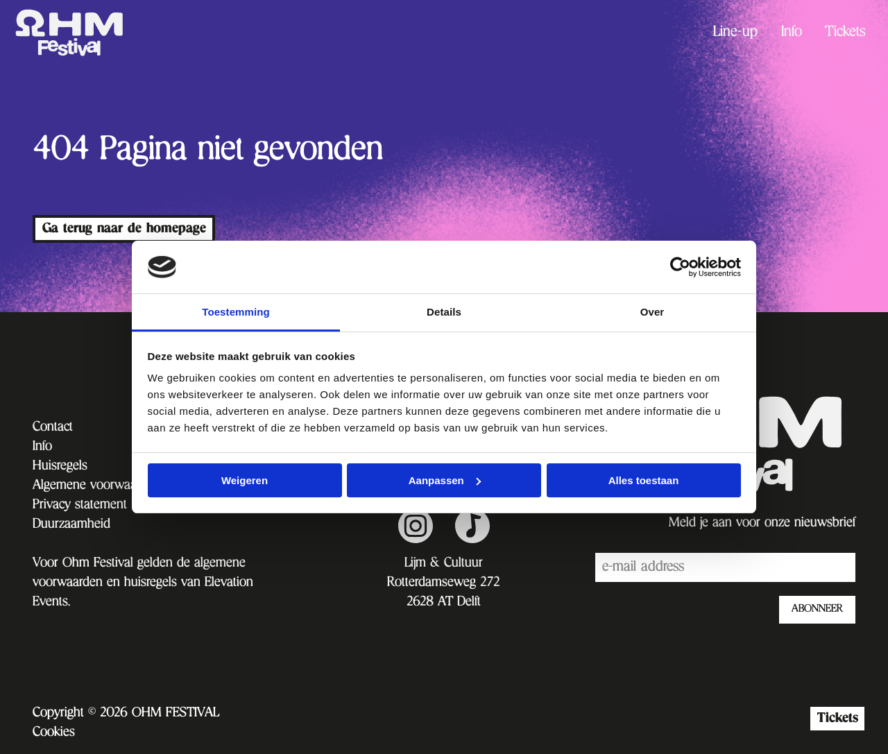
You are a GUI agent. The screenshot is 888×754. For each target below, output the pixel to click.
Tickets (845, 33)
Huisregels (60, 467)
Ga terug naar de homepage (124, 228)
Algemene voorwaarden (96, 486)
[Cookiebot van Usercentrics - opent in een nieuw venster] (680, 267)
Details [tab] (444, 312)
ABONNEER (817, 609)
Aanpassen (445, 480)
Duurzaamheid (71, 525)
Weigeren (244, 480)
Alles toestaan (643, 480)
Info (791, 33)
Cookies (54, 733)
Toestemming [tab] (236, 312)
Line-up (735, 33)
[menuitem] (735, 33)
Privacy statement (80, 506)
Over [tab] (652, 312)
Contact (53, 428)
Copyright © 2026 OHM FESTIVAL (126, 714)
